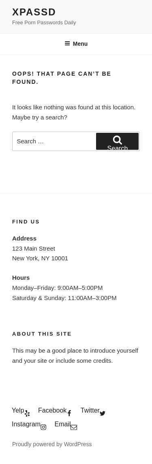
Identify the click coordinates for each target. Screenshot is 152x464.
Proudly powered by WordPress (52, 444)
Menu (76, 43)
